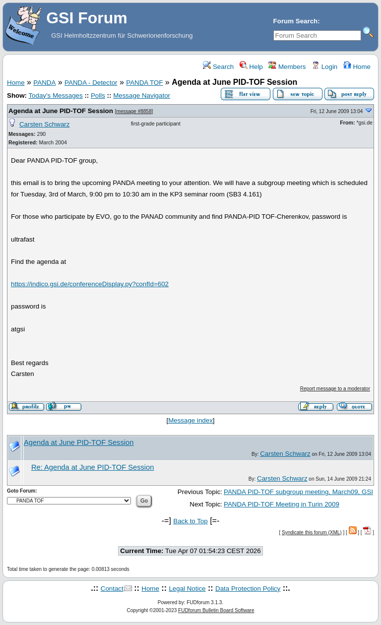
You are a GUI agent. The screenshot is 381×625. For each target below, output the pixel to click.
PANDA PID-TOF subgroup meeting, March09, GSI (298, 492)
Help (251, 66)
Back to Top (190, 521)
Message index (190, 420)
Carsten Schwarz (44, 124)
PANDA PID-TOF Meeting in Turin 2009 (281, 504)
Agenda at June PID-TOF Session (60, 111)
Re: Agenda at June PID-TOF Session (92, 467)
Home (357, 66)
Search (218, 66)
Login (324, 66)
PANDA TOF (144, 82)
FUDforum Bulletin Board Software (216, 610)
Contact (112, 588)
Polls (98, 95)
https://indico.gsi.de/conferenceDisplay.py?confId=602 (90, 284)
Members (287, 66)
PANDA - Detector (90, 82)
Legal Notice (187, 588)
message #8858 (133, 111)
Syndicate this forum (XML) (312, 532)
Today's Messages (55, 95)
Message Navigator (141, 95)
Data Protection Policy (247, 588)
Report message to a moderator (335, 388)
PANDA (44, 82)
